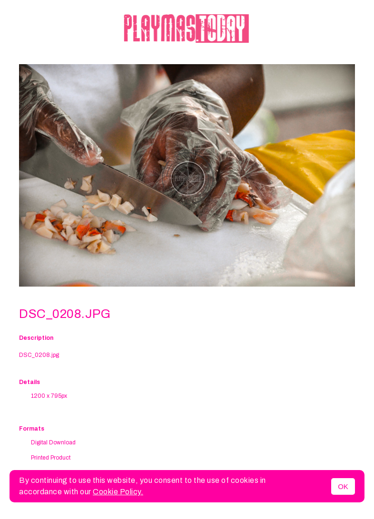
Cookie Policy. (118, 492)
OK (343, 486)
